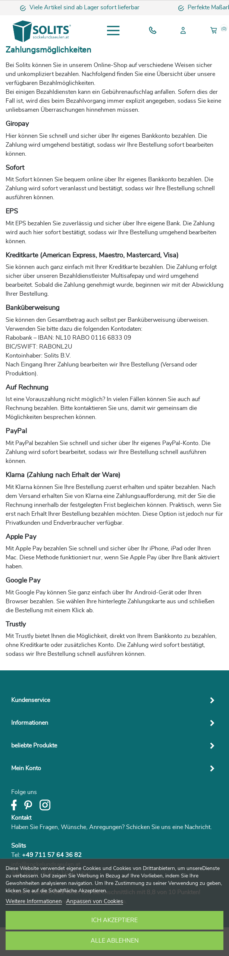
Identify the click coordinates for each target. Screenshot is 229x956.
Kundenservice (30, 700)
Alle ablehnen (115, 941)
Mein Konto (26, 768)
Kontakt (21, 818)
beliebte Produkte (34, 746)
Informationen (29, 723)
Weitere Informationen (34, 901)
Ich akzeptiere (114, 920)
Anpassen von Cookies (94, 901)
